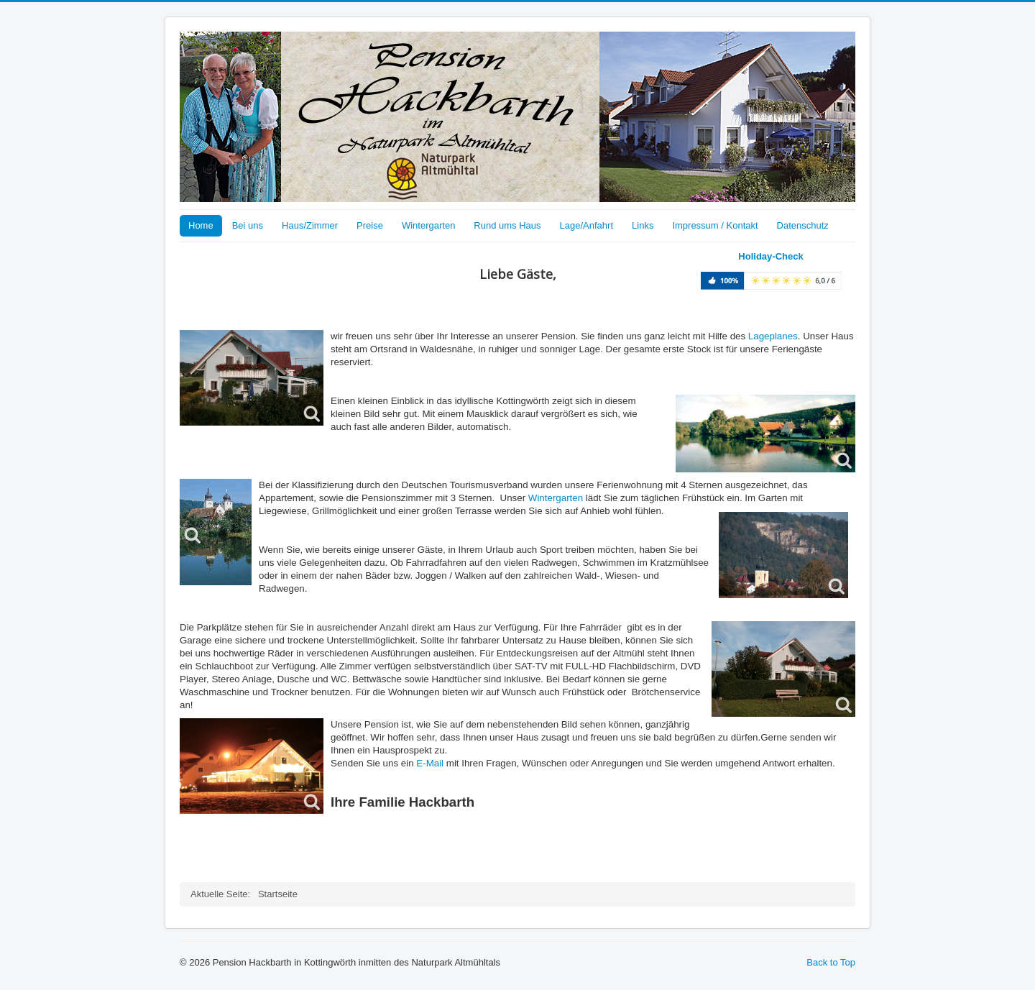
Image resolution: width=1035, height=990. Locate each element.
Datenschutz (803, 225)
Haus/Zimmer (310, 225)
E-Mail (429, 763)
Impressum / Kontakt (715, 225)
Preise (369, 225)
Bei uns (247, 225)
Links (642, 225)
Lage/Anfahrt (586, 225)
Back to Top (830, 962)
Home (200, 225)
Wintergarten (428, 225)
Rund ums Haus (507, 225)
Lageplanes (773, 336)
